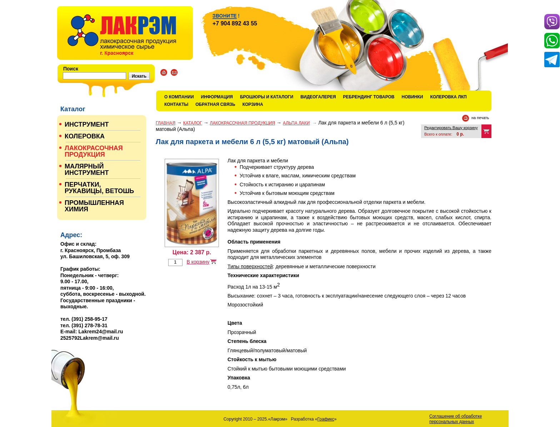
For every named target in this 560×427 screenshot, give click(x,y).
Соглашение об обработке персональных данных (455, 419)
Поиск (70, 69)
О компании (179, 96)
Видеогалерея (318, 96)
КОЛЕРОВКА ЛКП (448, 96)
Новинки (412, 96)
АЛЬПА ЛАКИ (296, 123)
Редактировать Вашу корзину (451, 128)
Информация (217, 96)
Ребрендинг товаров (368, 96)
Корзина (252, 104)
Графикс (326, 419)
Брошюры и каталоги (266, 96)
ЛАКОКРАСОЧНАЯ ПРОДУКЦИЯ (242, 123)
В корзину (197, 262)
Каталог (192, 123)
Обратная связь (215, 104)
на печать (480, 118)
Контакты (176, 104)
